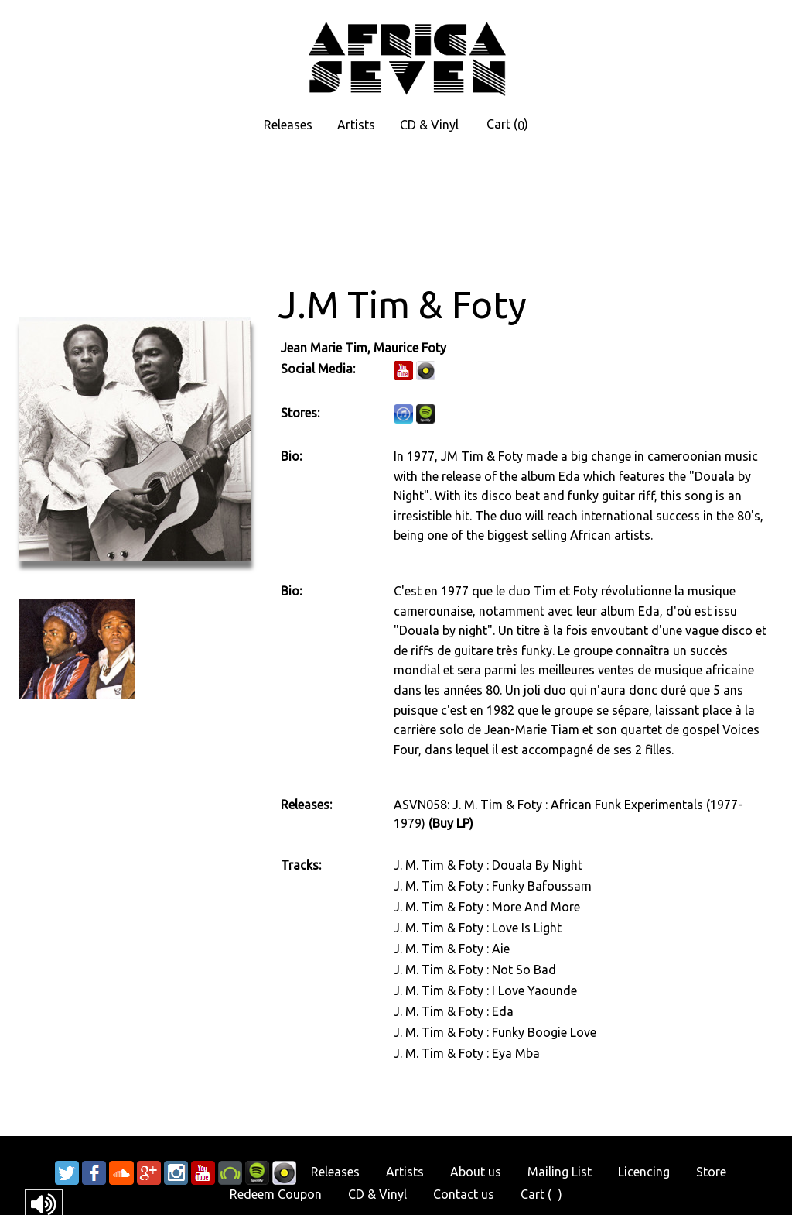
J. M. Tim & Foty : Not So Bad (475, 969)
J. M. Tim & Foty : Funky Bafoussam (493, 886)
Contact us (463, 1194)
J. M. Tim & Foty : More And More (487, 907)
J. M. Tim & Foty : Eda (454, 1011)
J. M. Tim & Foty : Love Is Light (478, 928)
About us (475, 1172)
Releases (288, 125)
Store (711, 1172)
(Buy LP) (450, 823)
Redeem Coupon (276, 1194)
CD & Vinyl (429, 125)
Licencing (644, 1172)
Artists (356, 125)
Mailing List (559, 1172)
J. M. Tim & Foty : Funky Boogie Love (495, 1032)
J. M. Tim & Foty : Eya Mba (467, 1053)
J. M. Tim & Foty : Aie (452, 949)
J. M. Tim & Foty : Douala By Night (488, 865)
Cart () (507, 124)
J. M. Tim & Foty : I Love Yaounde (485, 990)
